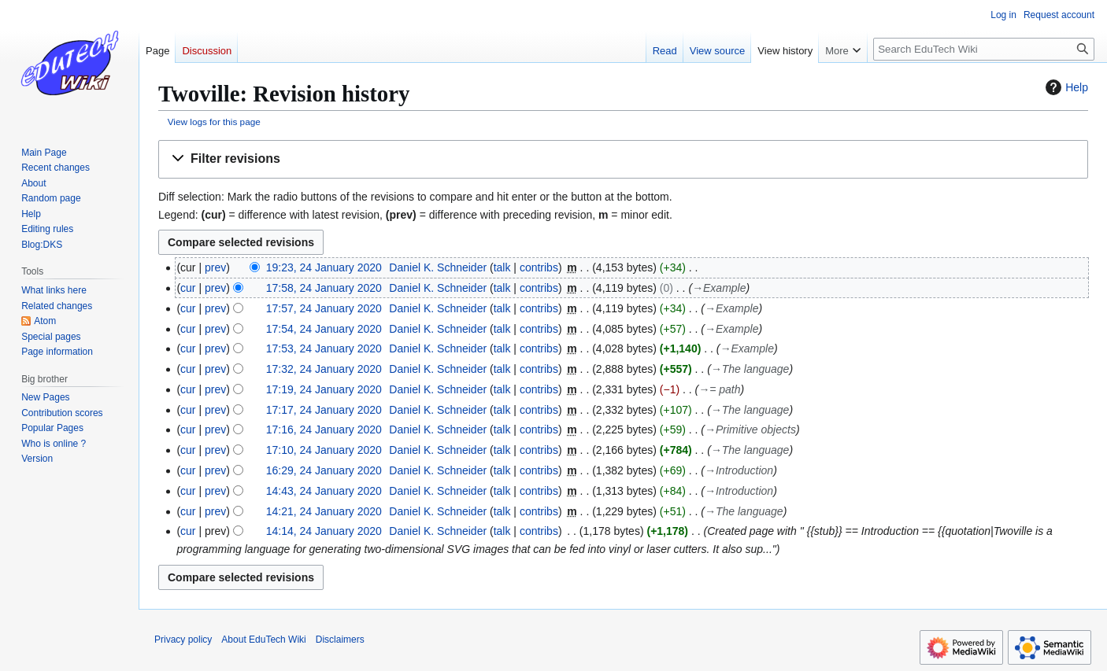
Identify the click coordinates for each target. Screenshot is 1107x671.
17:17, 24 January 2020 (324, 410)
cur (187, 288)
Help (1065, 87)
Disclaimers (340, 639)
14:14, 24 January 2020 (324, 531)
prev (215, 267)
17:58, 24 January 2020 (324, 288)
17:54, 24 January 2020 (324, 329)
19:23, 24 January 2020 (324, 267)
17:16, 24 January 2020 (324, 429)
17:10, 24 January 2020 (324, 450)
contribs (539, 267)
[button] (623, 159)
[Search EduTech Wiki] (983, 49)
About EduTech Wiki (263, 639)
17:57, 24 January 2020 (324, 308)
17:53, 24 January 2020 (324, 348)
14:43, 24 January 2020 (324, 491)
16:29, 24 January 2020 (324, 470)
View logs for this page (214, 121)
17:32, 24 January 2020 (324, 369)
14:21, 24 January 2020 (324, 511)
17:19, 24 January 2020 (324, 389)
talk (502, 267)
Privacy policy (183, 639)
